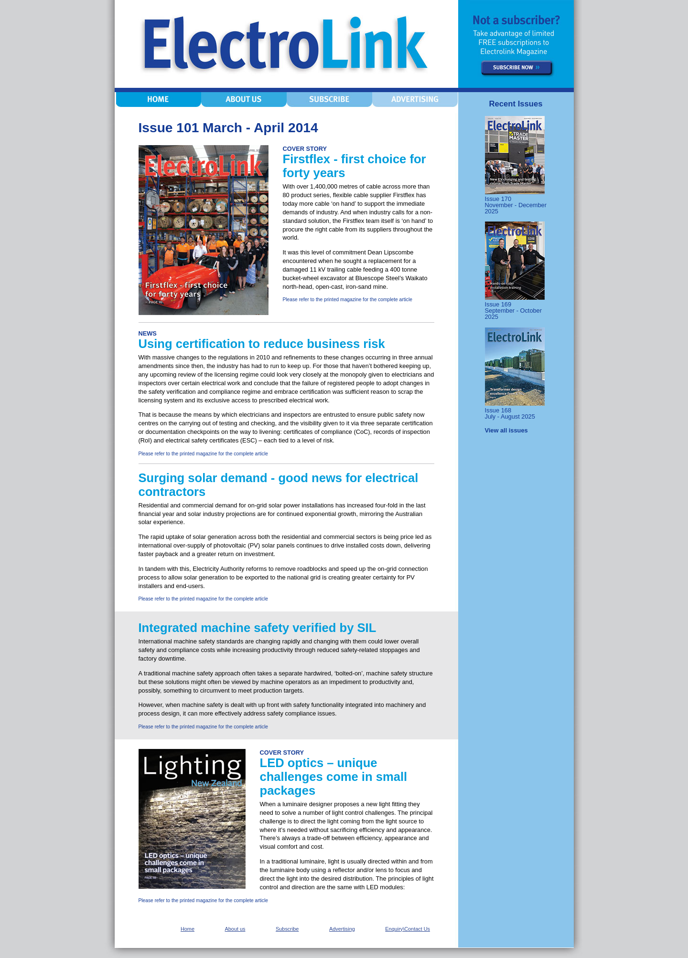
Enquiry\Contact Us (407, 929)
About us (235, 929)
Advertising (342, 929)
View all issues (506, 430)
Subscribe (287, 929)
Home (187, 929)
